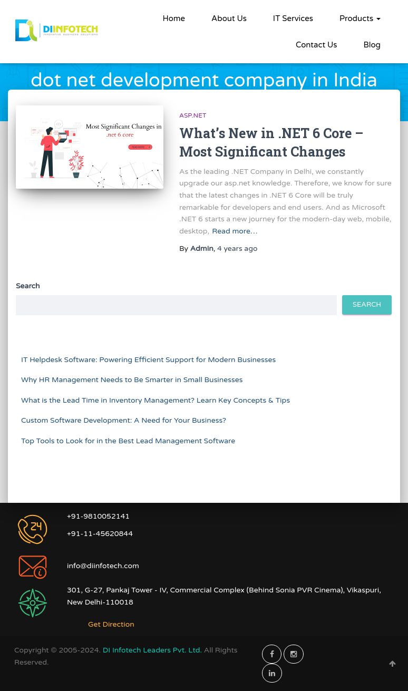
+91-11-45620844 (100, 533)
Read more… (234, 231)
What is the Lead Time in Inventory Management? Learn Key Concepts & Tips (155, 400)
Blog (372, 45)
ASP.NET (192, 115)
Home (174, 18)
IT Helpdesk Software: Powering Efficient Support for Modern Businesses (148, 359)
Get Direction (111, 624)
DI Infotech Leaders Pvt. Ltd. (153, 650)
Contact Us (316, 45)
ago (237, 248)
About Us (229, 18)
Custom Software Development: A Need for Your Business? (123, 420)
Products (360, 18)
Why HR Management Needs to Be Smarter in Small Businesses (131, 379)
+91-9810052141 (98, 516)
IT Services (293, 18)
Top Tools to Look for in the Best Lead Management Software (128, 440)
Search (28, 285)
